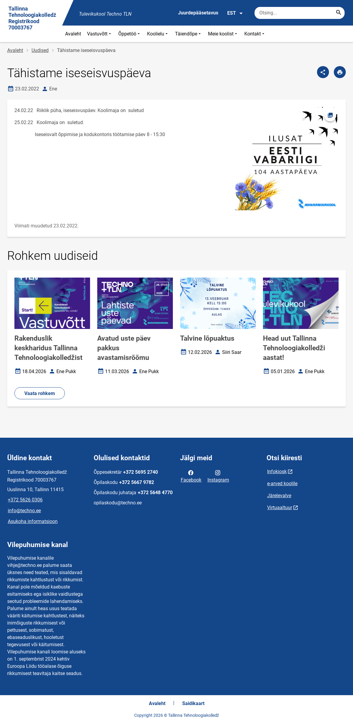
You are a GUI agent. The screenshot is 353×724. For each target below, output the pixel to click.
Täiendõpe (188, 34)
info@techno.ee (24, 510)
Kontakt (255, 34)
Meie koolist (223, 34)
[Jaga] (323, 72)
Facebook (191, 476)
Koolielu (158, 34)
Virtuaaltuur (279, 507)
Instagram (218, 476)
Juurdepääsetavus (198, 13)
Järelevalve (279, 495)
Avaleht (73, 34)
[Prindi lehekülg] (340, 72)
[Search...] (338, 13)
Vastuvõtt (99, 34)
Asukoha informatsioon (33, 521)
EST (235, 13)
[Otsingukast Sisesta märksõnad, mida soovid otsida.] (300, 13)
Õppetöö (129, 34)
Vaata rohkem (39, 393)
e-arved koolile (282, 483)
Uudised (40, 50)
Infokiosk (277, 471)
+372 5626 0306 (25, 500)
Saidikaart (193, 703)
